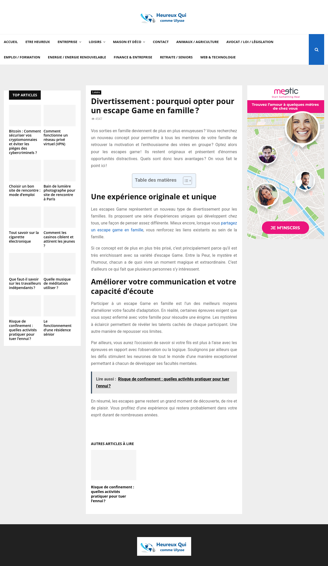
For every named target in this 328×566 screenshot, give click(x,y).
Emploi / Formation (22, 57)
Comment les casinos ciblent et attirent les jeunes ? (59, 239)
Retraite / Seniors (176, 57)
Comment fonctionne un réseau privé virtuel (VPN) (56, 137)
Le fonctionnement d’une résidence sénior (57, 327)
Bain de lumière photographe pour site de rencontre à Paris (59, 192)
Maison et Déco (127, 41)
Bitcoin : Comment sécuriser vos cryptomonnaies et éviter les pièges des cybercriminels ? (25, 142)
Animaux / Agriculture (197, 41)
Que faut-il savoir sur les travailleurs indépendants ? (25, 283)
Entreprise (67, 41)
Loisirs (95, 41)
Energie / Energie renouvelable (77, 57)
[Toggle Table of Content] (185, 180)
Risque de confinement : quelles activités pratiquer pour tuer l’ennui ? (112, 494)
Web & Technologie (218, 57)
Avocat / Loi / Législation (250, 41)
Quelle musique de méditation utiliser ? (57, 283)
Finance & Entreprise (133, 57)
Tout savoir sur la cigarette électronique (24, 237)
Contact (161, 41)
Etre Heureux (37, 41)
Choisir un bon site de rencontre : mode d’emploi (24, 190)
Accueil (11, 41)
